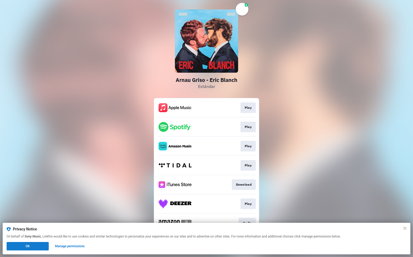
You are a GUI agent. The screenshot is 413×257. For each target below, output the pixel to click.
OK (28, 246)
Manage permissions (70, 246)
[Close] (405, 228)
